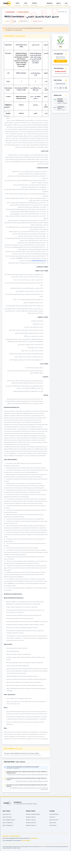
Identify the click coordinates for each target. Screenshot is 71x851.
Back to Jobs (61, 11)
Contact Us (52, 817)
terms (43, 846)
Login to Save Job (60, 83)
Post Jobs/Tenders (54, 814)
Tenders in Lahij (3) (30, 820)
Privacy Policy (52, 825)
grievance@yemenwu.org (38, 260)
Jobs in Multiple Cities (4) (8, 820)
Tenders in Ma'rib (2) (31, 822)
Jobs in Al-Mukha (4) (7, 822)
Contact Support (26, 840)
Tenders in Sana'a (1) (31, 825)
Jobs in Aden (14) (6, 814)
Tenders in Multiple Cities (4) (33, 814)
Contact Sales (34, 838)
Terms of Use (52, 822)
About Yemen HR (53, 820)
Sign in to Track (60, 61)
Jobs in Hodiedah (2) (7, 825)
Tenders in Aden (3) (30, 817)
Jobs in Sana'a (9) (6, 817)
